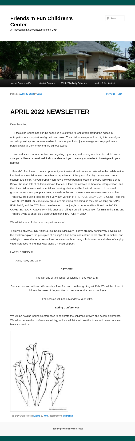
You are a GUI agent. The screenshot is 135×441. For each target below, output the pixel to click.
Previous (109, 94)
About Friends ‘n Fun (21, 83)
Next (121, 94)
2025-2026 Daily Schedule (74, 83)
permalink (68, 416)
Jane (39, 94)
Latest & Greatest (46, 83)
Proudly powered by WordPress (67, 429)
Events (36, 416)
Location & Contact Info (104, 83)
